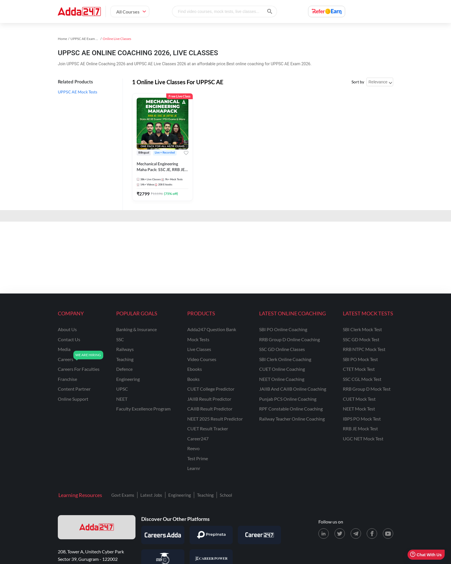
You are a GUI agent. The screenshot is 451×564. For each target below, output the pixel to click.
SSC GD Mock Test (361, 339)
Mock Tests (198, 339)
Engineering (179, 495)
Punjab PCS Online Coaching (287, 399)
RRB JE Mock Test (360, 428)
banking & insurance (136, 329)
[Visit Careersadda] (162, 535)
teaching (124, 359)
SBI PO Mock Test (360, 359)
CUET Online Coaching (282, 369)
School (226, 495)
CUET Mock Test (359, 399)
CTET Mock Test (359, 369)
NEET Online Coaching (281, 379)
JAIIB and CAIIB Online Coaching (292, 389)
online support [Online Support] (73, 399)
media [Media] (64, 349)
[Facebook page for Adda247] (372, 533)
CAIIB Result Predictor (209, 408)
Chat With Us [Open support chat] (426, 554)
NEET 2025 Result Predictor (215, 418)
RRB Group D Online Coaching (289, 339)
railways (125, 349)
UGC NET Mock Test (363, 438)
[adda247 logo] (96, 527)
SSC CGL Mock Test (362, 379)
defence (124, 369)
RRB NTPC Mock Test (364, 349)
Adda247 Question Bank (211, 329)
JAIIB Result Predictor (209, 399)
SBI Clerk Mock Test (362, 329)
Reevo (193, 448)
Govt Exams (122, 495)
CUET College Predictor (210, 389)
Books (193, 379)
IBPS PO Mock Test (362, 418)
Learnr (193, 468)
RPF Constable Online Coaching (291, 408)
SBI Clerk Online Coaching (285, 359)
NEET (121, 399)
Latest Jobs (151, 495)
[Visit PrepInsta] (211, 535)
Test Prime (197, 458)
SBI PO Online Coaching (283, 329)
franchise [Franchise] (67, 379)
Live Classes (199, 349)
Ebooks (194, 369)
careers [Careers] (65, 359)
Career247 (198, 438)
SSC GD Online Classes (282, 349)
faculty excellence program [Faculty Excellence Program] (143, 408)
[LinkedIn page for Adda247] (323, 533)
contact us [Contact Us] (69, 339)
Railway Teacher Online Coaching (292, 418)
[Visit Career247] (259, 535)
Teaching (205, 495)
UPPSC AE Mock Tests (77, 92)
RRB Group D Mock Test (367, 389)
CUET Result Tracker (207, 428)
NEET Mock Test (359, 408)
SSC (120, 339)
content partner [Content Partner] (74, 389)
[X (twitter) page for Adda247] (340, 533)
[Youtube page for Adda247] (388, 533)
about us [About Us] (67, 329)
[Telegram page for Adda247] (356, 533)
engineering (128, 379)
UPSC (122, 389)
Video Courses (201, 359)
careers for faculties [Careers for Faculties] (79, 369)
